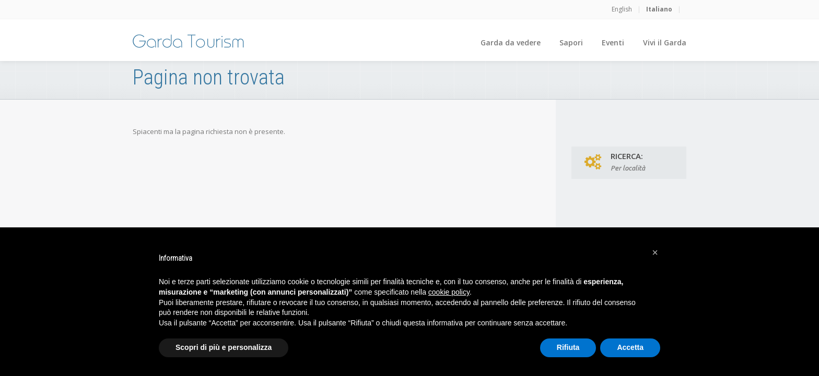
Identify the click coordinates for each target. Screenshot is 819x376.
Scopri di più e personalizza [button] (224, 347)
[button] (655, 252)
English (622, 9)
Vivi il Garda (664, 42)
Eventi (613, 42)
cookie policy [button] (449, 292)
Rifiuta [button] (568, 347)
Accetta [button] (630, 347)
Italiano (659, 9)
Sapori (571, 42)
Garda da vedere (511, 42)
